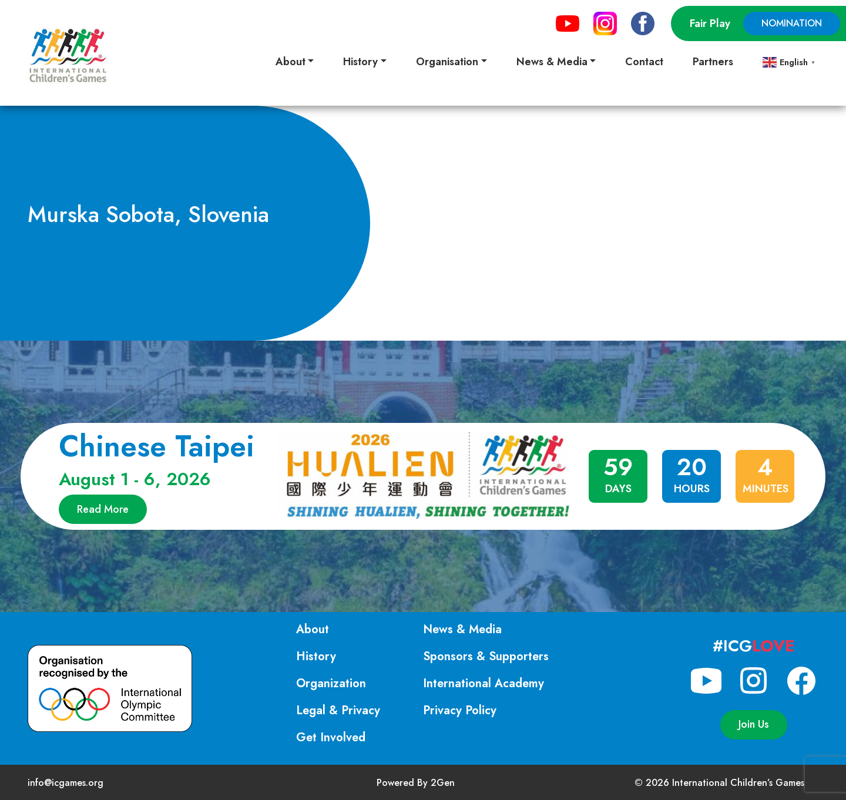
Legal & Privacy (338, 710)
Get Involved (330, 737)
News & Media (462, 629)
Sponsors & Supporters (486, 656)
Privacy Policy (459, 710)
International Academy (483, 683)
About (312, 629)
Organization (331, 683)
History (316, 656)
